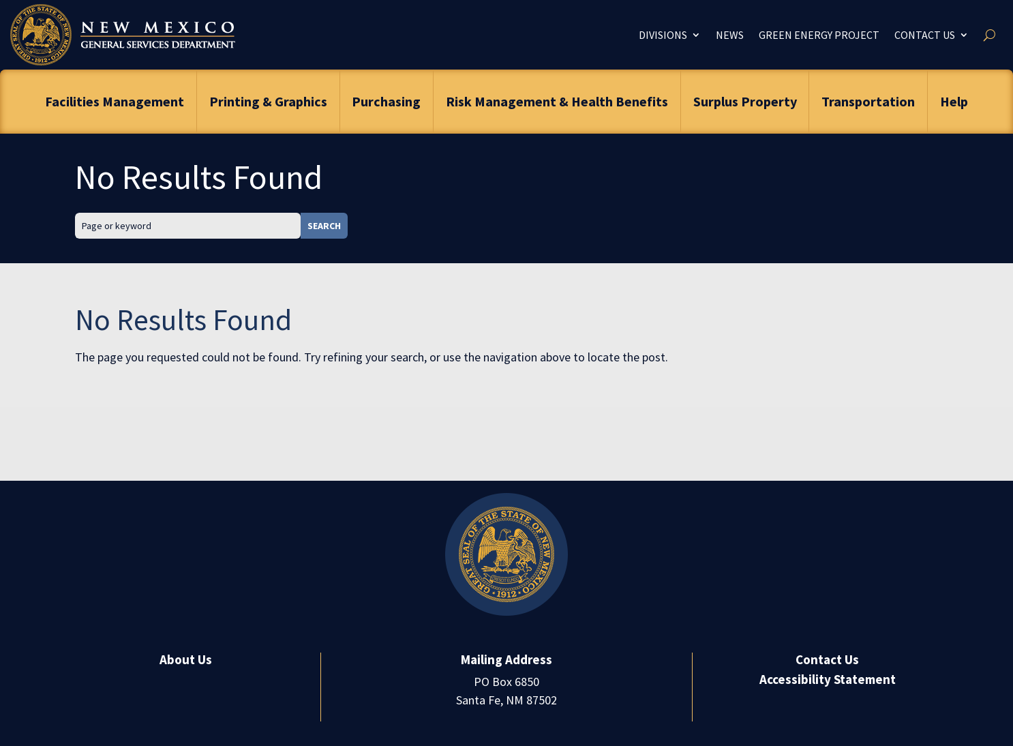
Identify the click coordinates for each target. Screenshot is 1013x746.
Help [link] (954, 101)
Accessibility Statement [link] (827, 679)
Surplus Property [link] (745, 101)
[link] (122, 34)
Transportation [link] (868, 101)
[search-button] (989, 34)
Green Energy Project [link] (819, 35)
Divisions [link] (663, 35)
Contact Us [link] (924, 35)
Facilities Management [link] (114, 101)
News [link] (730, 35)
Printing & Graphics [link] (268, 101)
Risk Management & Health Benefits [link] (557, 101)
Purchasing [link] (386, 101)
